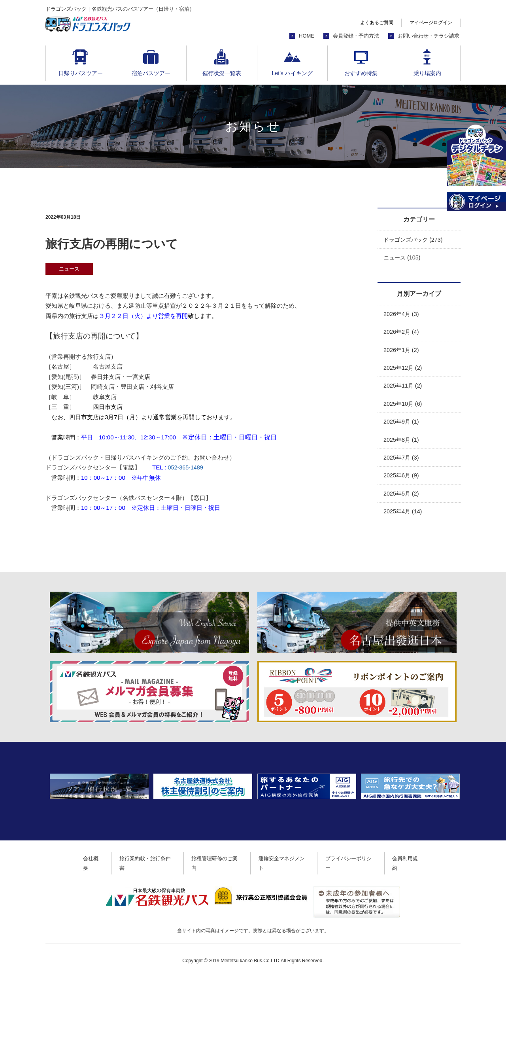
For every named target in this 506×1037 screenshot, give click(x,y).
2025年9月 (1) (402, 425)
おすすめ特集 (361, 73)
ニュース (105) (403, 258)
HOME (306, 36)
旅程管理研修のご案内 (214, 923)
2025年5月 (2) (402, 499)
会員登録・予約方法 (356, 36)
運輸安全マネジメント (286, 923)
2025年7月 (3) (402, 462)
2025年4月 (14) (403, 517)
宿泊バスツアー (151, 73)
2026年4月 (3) (402, 315)
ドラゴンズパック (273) (414, 240)
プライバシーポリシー (357, 923)
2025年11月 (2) (403, 388)
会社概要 (83, 923)
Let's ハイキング (292, 73)
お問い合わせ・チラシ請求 (428, 36)
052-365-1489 (186, 467)
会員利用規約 (418, 923)
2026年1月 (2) (402, 351)
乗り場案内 (427, 73)
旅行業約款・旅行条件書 (140, 923)
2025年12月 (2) (403, 370)
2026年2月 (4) (402, 333)
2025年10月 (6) (403, 407)
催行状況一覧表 (221, 73)
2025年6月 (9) (402, 480)
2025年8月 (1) (402, 444)
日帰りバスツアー (81, 73)
